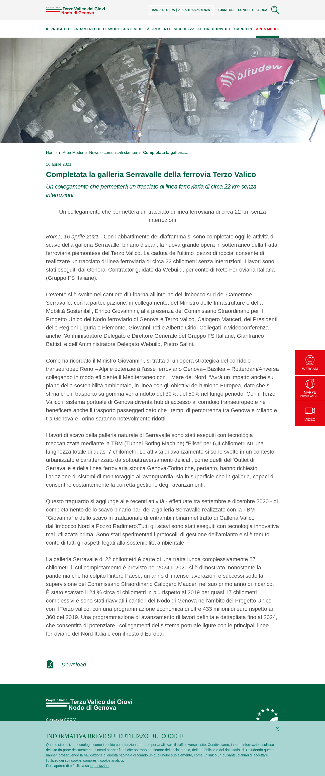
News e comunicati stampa (113, 152)
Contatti (245, 10)
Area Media (267, 29)
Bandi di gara (163, 10)
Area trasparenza (194, 10)
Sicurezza (184, 29)
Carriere (243, 29)
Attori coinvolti (214, 29)
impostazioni (100, 766)
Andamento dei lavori (96, 29)
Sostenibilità (136, 29)
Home (51, 152)
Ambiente (161, 29)
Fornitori (226, 10)
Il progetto (58, 29)
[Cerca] (268, 10)
